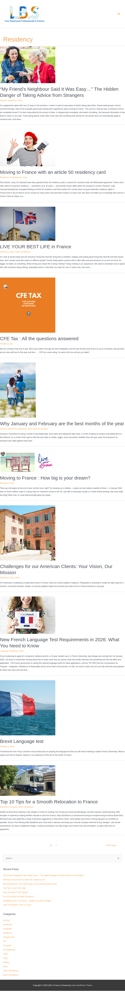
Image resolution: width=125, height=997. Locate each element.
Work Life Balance (22, 252)
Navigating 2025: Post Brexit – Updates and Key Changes (27, 901)
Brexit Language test (21, 741)
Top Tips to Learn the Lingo (14, 888)
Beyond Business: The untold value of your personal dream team (30, 884)
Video (12, 746)
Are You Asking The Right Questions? (18, 896)
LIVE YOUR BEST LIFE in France (35, 246)
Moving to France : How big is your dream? (45, 477)
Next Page (112, 845)
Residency (12, 100)
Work (29, 429)
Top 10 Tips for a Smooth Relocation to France (49, 801)
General (3, 100)
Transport (14, 807)
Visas (19, 100)
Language (4, 651)
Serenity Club (8, 937)
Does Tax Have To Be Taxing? (15, 892)
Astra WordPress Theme (82, 985)
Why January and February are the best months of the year (62, 423)
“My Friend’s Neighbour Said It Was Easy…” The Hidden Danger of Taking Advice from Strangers (43, 875)
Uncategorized (16, 177)
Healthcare (12, 429)
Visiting (6, 962)
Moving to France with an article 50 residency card (53, 172)
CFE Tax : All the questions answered (39, 338)
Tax (11, 344)
